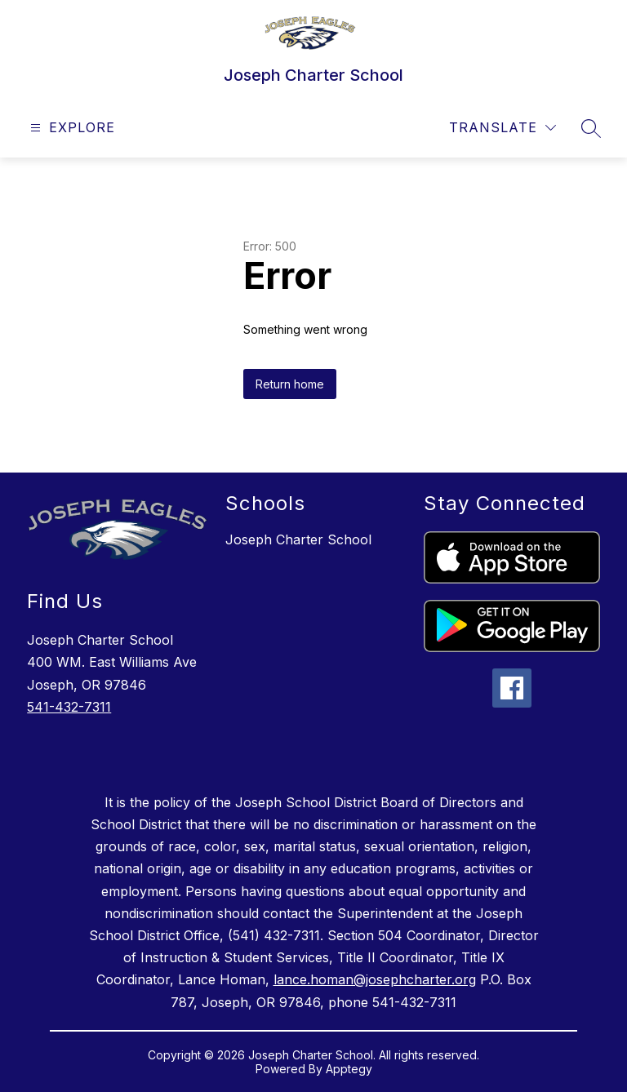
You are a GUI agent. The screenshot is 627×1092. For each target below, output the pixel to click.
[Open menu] (70, 128)
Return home (290, 384)
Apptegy (349, 1069)
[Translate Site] (502, 128)
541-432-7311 (69, 707)
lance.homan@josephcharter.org (374, 979)
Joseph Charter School (298, 539)
